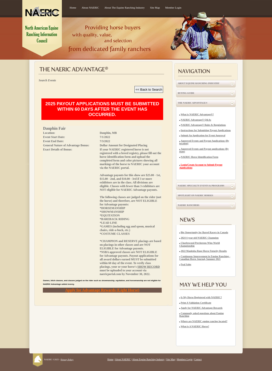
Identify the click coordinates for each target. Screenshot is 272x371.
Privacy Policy (67, 359)
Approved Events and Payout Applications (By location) (204, 142)
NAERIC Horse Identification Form (199, 157)
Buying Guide (186, 93)
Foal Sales (186, 264)
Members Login (184, 359)
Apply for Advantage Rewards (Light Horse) (102, 290)
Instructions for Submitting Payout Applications (206, 130)
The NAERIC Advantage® (192, 103)
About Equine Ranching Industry (198, 83)
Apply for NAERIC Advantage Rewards (202, 308)
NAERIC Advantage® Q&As (196, 119)
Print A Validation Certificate (196, 302)
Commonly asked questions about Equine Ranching (201, 315)
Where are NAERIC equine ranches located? (204, 321)
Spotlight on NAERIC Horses (195, 195)
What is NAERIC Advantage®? (197, 114)
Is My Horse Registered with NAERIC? (201, 297)
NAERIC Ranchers (188, 205)
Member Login (173, 7)
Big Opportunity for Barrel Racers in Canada (204, 232)
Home (73, 7)
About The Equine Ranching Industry (124, 7)
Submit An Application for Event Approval (203, 135)
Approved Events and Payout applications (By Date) (204, 150)
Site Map (155, 7)
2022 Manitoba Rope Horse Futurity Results (204, 251)
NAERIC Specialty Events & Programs (201, 185)
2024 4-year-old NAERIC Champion (199, 237)
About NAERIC (90, 7)
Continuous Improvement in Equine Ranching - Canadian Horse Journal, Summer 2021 (204, 258)
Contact (198, 359)
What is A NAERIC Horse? (195, 326)
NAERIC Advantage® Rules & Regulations (203, 125)
